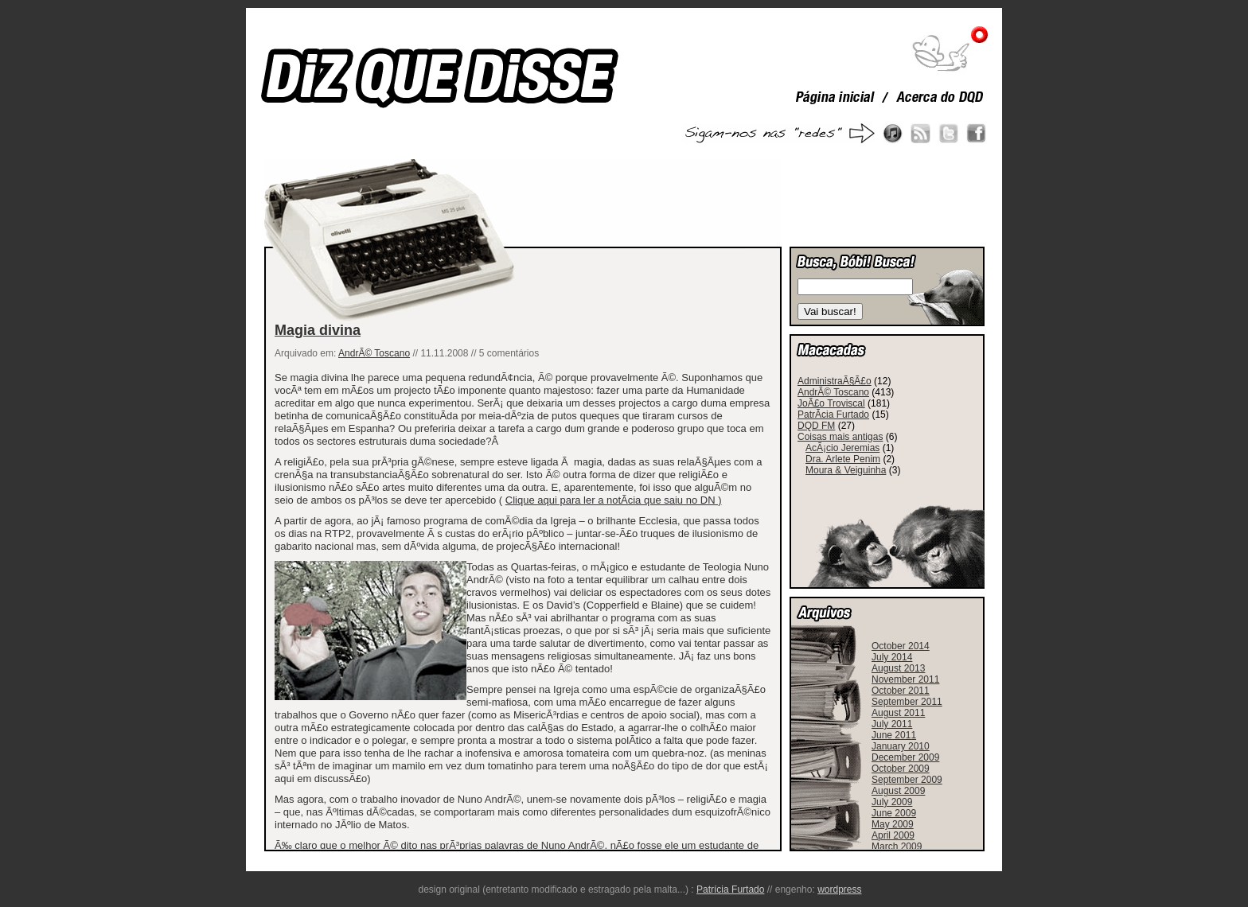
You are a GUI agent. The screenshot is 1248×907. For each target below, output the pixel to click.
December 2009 (905, 757)
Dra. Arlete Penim (842, 459)
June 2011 (894, 735)
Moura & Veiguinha (845, 470)
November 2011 (905, 679)
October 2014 (901, 646)
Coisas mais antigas (840, 436)
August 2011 (898, 712)
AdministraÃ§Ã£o (835, 381)
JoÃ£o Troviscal (831, 403)
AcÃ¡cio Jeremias (842, 448)
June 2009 (894, 813)
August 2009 (898, 790)
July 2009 (892, 802)
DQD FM (816, 425)
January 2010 (901, 746)
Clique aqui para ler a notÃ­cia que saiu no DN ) (613, 500)
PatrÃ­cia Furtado (833, 414)
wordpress (839, 889)
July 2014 (892, 657)
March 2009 (897, 846)
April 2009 (893, 835)
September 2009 (907, 779)
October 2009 (901, 768)
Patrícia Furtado (730, 889)
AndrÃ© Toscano (374, 353)
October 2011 (901, 690)
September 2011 (907, 701)
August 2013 (898, 668)
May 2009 (893, 824)
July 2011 (892, 724)
